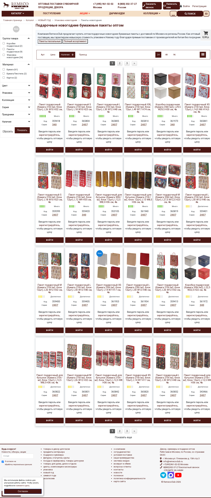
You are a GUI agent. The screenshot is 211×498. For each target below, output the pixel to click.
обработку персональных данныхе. (18, 464)
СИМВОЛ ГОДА (49, 475)
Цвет (5, 85)
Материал (8, 64)
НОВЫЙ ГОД (48, 472)
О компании (119, 449)
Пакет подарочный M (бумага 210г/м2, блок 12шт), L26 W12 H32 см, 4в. (79, 379)
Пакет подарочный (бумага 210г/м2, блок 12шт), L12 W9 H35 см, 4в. (79, 198)
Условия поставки (123, 455)
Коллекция (8, 100)
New (16, 29)
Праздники (8, 114)
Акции (88, 13)
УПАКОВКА (48, 469)
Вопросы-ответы (122, 466)
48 (166, 54)
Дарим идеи (122, 13)
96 (174, 54)
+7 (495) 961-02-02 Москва (103, 6)
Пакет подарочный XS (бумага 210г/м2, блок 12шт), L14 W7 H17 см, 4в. (138, 379)
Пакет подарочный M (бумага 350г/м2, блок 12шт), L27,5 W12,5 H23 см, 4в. (167, 198)
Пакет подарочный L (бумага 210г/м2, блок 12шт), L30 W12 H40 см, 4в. (109, 108)
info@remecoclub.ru (173, 461)
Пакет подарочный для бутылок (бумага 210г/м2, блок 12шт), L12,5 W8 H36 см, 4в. (108, 379)
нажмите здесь (22, 486)
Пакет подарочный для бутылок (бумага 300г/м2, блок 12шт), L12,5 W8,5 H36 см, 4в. (108, 198)
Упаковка (7, 93)
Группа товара (10, 38)
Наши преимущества (124, 458)
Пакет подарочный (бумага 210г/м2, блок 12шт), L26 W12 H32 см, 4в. (168, 289)
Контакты (118, 469)
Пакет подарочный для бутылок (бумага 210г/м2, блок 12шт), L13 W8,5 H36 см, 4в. (138, 198)
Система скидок (122, 461)
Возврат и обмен (122, 463)
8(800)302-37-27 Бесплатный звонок (181, 467)
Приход (83, 54)
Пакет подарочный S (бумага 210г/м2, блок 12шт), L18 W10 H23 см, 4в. (79, 108)
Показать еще (123, 437)
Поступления (54, 13)
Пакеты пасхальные (50, 41)
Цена (52, 54)
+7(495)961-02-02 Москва (175, 464)
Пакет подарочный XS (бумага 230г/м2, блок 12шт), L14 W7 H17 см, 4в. (108, 289)
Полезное (118, 475)
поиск (190, 13)
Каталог (18, 13)
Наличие (6, 121)
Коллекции (158, 13)
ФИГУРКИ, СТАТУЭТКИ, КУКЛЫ (56, 458)
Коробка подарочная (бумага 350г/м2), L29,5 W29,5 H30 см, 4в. (168, 107)
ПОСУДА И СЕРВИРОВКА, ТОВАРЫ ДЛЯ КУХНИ (63, 461)
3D (206, 13)
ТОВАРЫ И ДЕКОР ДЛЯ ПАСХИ (56, 449)
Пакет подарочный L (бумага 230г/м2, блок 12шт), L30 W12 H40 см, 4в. (138, 289)
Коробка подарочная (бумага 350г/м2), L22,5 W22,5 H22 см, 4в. (197, 287)
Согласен (23, 491)
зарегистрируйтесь (49, 135)
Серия (5, 107)
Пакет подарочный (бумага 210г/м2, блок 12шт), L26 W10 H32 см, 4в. (49, 108)
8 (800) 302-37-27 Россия (127, 6)
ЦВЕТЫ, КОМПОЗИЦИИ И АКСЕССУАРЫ (60, 466)
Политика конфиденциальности (129, 478)
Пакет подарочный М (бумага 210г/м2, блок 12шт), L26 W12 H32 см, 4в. (49, 289)
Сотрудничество (122, 452)
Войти (186, 6)
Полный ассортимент (75, 41)
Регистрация (199, 6)
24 (158, 54)
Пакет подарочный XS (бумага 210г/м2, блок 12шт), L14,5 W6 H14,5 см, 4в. (197, 108)
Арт (43, 54)
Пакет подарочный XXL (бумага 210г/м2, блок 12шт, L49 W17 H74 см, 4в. (138, 108)
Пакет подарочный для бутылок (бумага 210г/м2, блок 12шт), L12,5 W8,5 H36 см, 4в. (49, 379)
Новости (118, 472)
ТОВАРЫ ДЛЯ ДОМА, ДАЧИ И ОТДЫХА (59, 463)
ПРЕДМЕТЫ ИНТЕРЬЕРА (54, 452)
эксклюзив (49, 478)
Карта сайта (120, 481)
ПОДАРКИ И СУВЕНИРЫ (53, 455)
